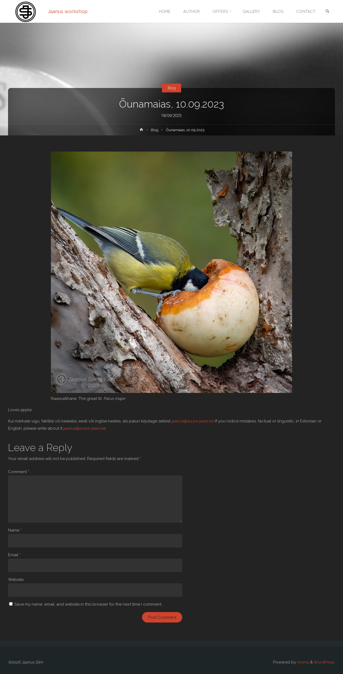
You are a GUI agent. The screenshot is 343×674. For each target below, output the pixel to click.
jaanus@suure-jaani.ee (193, 421)
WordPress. (324, 662)
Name (15, 530)
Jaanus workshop (68, 11)
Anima (302, 662)
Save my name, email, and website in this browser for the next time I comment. (88, 604)
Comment (18, 471)
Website (16, 579)
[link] (327, 11)
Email (14, 555)
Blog (171, 88)
